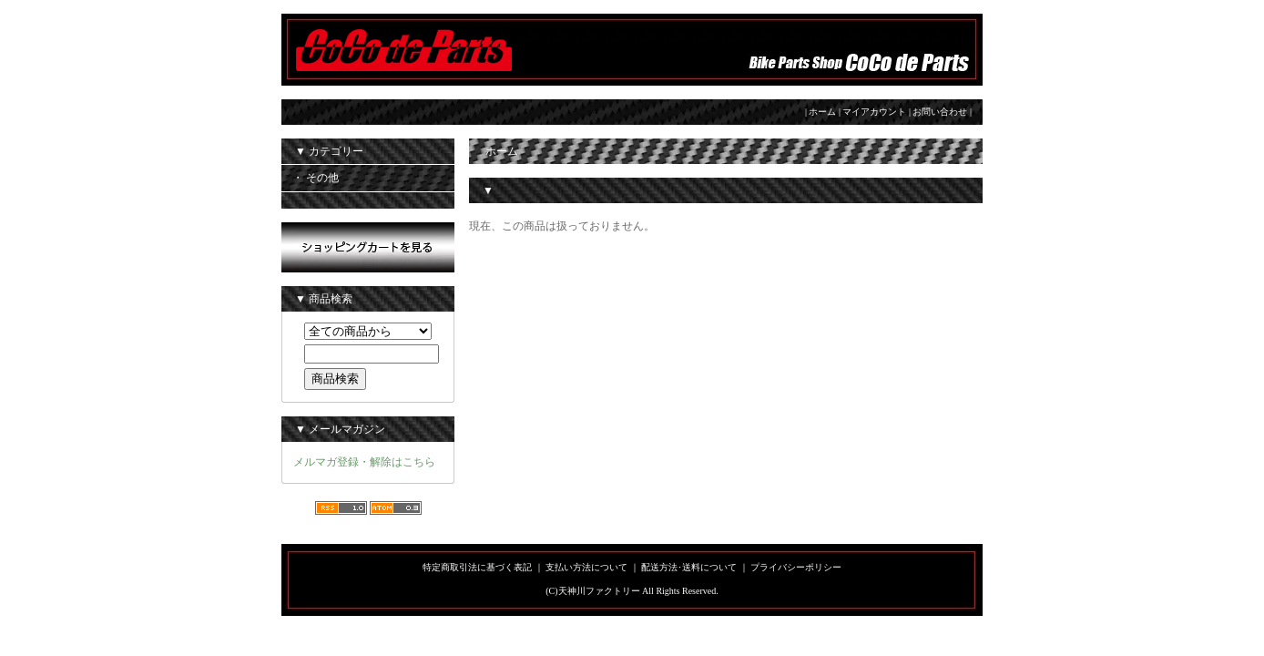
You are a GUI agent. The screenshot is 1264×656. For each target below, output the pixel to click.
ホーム (822, 112)
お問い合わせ (939, 112)
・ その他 (315, 177)
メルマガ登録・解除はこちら (364, 462)
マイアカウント (874, 112)
